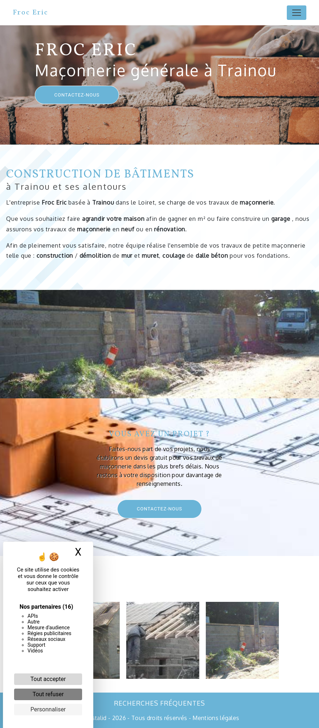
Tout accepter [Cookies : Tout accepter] (48, 679)
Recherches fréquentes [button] (159, 703)
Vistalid (96, 717)
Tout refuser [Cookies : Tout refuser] (48, 694)
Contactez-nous (76, 95)
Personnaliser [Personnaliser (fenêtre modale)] (48, 709)
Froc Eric (30, 13)
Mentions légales (215, 717)
